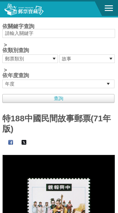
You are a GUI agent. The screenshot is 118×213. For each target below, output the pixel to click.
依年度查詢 (15, 75)
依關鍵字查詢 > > (59, 56)
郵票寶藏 (36, 9)
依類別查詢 (15, 50)
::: (4, 19)
